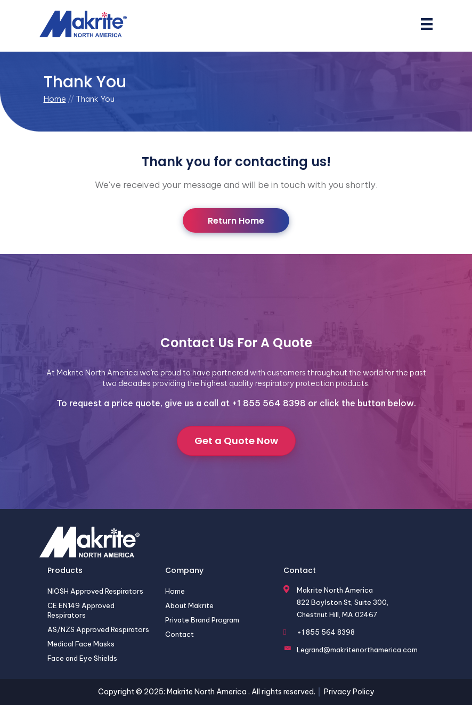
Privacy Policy (349, 691)
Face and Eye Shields (82, 658)
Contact (179, 634)
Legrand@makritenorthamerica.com (357, 649)
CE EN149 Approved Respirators (81, 610)
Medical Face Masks (81, 644)
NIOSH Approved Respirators (95, 591)
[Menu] (427, 24)
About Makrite (189, 605)
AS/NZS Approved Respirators (98, 629)
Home (55, 99)
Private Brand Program (202, 620)
